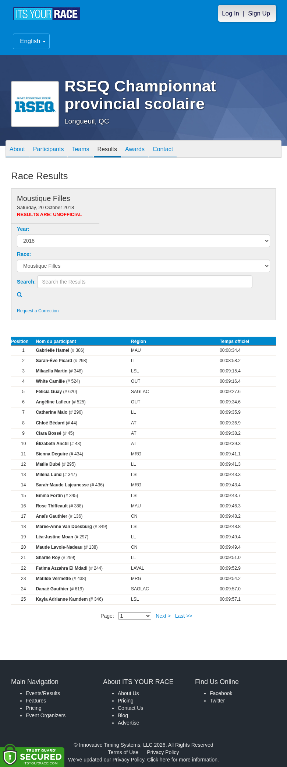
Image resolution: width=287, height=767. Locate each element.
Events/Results (43, 693)
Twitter (217, 701)
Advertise (128, 723)
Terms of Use (123, 752)
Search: (26, 282)
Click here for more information (182, 760)
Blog (123, 715)
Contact (163, 149)
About (17, 149)
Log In (230, 13)
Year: (23, 229)
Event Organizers (45, 715)
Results (107, 149)
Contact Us (130, 708)
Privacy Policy (163, 752)
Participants (48, 149)
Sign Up (259, 13)
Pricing (34, 708)
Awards (135, 149)
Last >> (183, 616)
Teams (80, 149)
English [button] (33, 41)
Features (36, 701)
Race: (24, 254)
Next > (163, 616)
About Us (128, 693)
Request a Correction (38, 310)
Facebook (221, 693)
